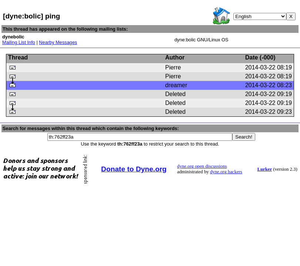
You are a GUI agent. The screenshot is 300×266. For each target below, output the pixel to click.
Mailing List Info (18, 42)
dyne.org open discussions (202, 166)
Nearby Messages (58, 42)
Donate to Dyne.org (133, 169)
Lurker (264, 169)
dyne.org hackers (226, 171)
